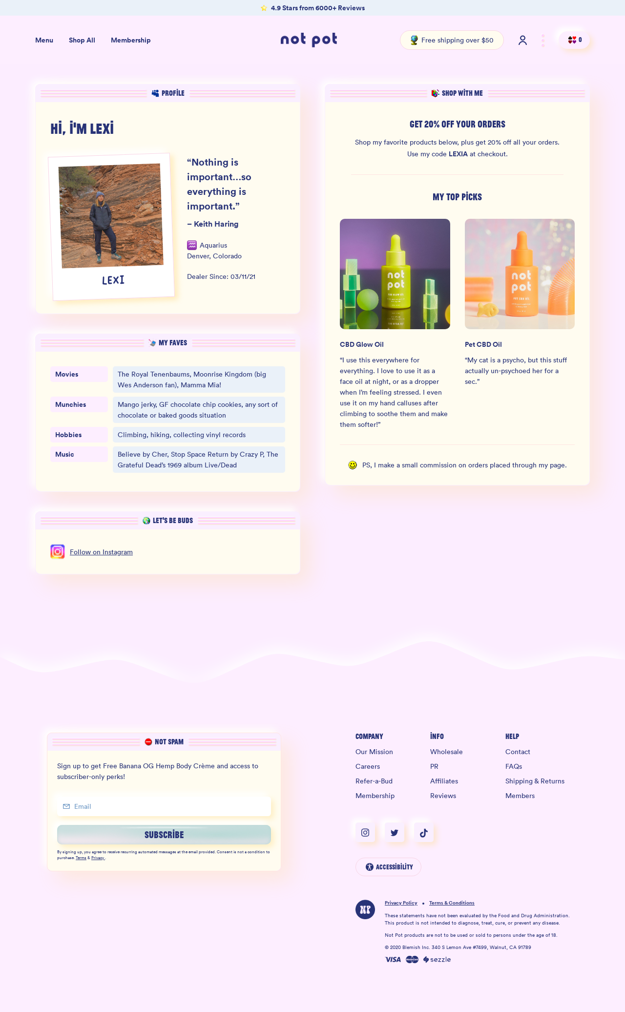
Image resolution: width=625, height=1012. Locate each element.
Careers (367, 766)
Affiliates (444, 781)
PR (434, 766)
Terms (81, 858)
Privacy (98, 858)
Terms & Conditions (452, 903)
